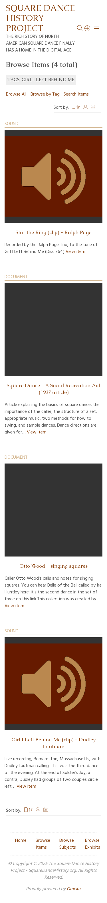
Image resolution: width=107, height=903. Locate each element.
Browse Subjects (67, 844)
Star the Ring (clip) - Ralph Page (53, 232)
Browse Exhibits (92, 844)
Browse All (16, 94)
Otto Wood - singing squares (53, 566)
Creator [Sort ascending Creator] (85, 107)
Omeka (73, 889)
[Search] (87, 28)
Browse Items (43, 844)
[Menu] (96, 28)
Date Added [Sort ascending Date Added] (93, 107)
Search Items (76, 94)
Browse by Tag (45, 94)
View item (75, 251)
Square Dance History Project (40, 17)
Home (21, 840)
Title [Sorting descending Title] (75, 107)
